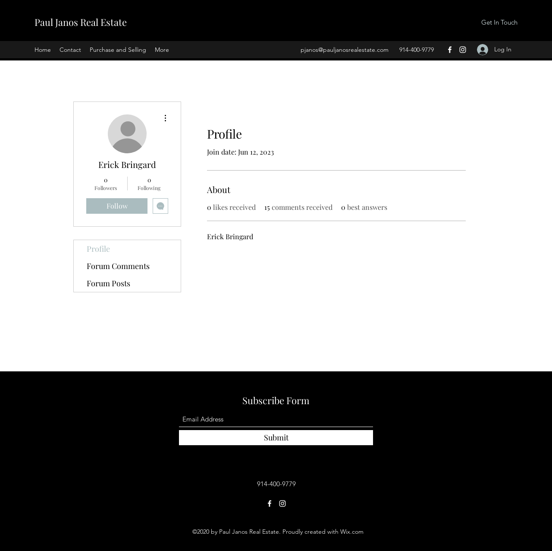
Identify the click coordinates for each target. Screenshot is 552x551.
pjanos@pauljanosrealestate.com (345, 50)
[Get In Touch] (499, 22)
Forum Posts (108, 283)
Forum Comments (118, 266)
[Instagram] (462, 49)
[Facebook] (449, 49)
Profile (98, 249)
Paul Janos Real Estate (80, 22)
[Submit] (276, 437)
